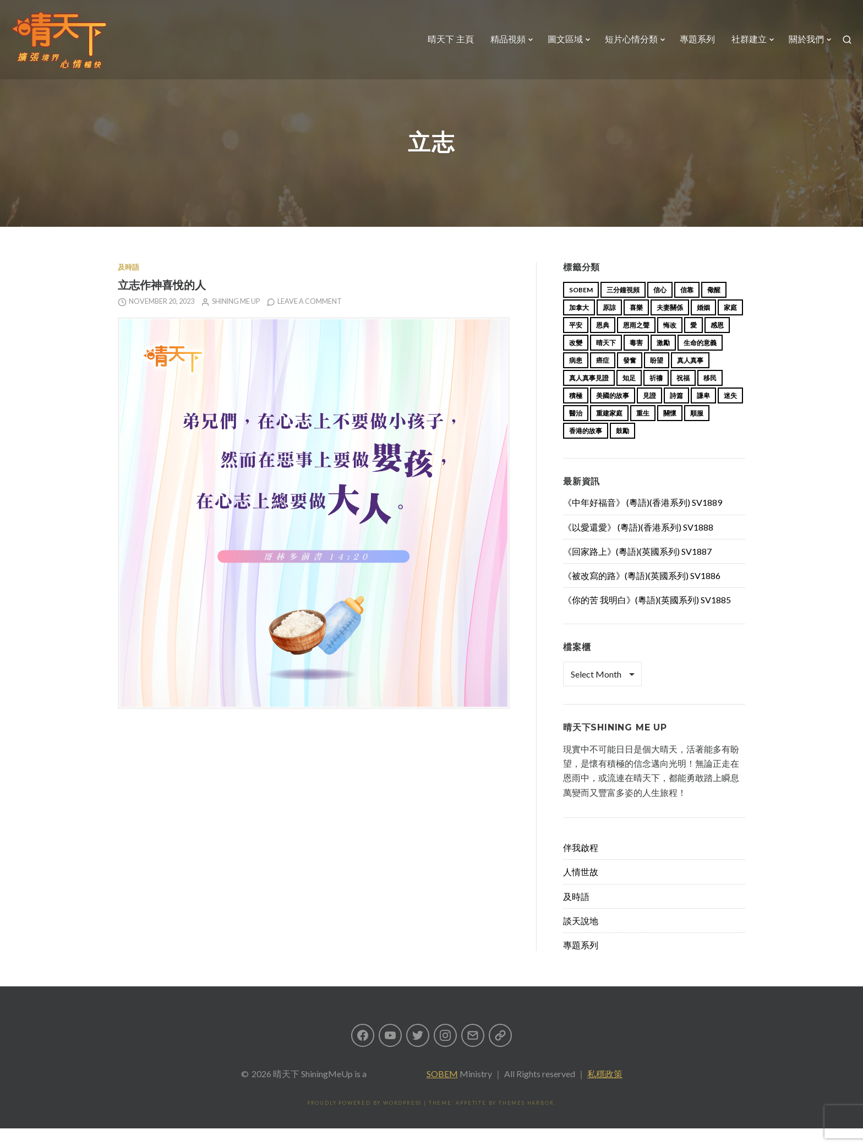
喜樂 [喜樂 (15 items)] (636, 325)
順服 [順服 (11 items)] (696, 431)
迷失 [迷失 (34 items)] (730, 413)
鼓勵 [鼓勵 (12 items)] (622, 448)
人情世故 (580, 889)
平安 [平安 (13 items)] (575, 343)
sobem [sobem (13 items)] (581, 307)
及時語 (128, 285)
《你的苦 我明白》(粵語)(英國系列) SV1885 (647, 617)
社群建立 (742, 46)
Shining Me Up (236, 319)
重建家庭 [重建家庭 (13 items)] (609, 431)
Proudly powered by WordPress (364, 1120)
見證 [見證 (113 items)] (649, 413)
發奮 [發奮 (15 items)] (629, 378)
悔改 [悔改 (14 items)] (669, 343)
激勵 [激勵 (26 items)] (663, 360)
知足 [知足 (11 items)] (629, 395)
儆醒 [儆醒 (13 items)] (713, 307)
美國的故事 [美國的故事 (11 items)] (612, 413)
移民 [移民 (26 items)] (710, 395)
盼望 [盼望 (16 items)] (656, 378)
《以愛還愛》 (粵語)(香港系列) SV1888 (638, 544)
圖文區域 (558, 46)
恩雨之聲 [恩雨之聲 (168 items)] (636, 343)
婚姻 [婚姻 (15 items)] (703, 325)
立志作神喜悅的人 (162, 302)
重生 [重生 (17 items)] (642, 431)
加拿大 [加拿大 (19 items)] (579, 325)
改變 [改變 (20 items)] (575, 360)
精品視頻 (501, 46)
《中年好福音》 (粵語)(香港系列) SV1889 (642, 520)
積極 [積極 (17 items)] (575, 413)
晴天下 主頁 (444, 46)
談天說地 (580, 938)
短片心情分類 (624, 46)
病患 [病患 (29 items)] (575, 378)
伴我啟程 (580, 865)
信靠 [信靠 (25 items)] (686, 307)
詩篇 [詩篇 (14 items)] (676, 413)
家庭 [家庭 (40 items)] (730, 325)
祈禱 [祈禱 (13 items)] (656, 395)
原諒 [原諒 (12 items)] (609, 325)
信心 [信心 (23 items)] (660, 307)
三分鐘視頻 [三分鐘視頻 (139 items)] (623, 307)
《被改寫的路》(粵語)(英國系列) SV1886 (641, 593)
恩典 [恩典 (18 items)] (602, 343)
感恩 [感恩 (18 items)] (717, 343)
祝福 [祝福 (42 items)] (683, 395)
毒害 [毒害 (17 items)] (636, 360)
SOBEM (442, 1091)
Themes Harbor (526, 1120)
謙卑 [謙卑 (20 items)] (703, 413)
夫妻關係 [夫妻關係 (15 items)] (670, 325)
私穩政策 (604, 1091)
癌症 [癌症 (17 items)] (602, 378)
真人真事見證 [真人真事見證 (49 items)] (589, 395)
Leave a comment (309, 319)
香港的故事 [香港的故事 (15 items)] (585, 448)
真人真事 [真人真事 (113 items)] (690, 378)
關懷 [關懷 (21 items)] (669, 431)
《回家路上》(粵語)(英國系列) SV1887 (637, 569)
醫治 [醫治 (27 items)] (575, 431)
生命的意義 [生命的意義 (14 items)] (700, 360)
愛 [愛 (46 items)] (693, 343)
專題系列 (690, 46)
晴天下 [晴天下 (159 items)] (606, 360)
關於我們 (799, 46)
